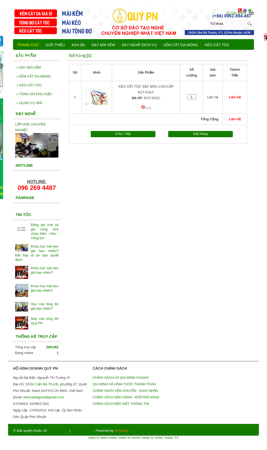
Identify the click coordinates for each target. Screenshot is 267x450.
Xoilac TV (171, 438)
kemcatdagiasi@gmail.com (43, 397)
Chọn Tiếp (123, 134)
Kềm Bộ (78, 45)
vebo (104, 438)
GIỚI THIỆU (55, 45)
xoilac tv (124, 438)
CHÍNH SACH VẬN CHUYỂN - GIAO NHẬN (125, 391)
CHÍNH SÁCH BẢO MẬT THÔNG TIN (121, 404)
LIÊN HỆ (98, 56)
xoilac (112, 438)
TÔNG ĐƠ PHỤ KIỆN (34, 94)
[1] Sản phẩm (236, 13)
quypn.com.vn (58, 431)
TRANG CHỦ (28, 45)
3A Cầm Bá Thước (44, 384)
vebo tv (93, 438)
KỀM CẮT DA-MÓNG (33, 76)
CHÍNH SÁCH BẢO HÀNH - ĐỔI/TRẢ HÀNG (126, 397)
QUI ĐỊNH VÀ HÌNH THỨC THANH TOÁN (124, 384)
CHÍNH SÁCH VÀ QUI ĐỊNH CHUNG (121, 378)
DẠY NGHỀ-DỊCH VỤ (139, 45)
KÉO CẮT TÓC (29, 85)
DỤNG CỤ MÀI (29, 103)
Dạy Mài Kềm (81, 431)
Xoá (146, 108)
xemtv (136, 438)
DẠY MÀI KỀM (28, 67)
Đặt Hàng (200, 134)
